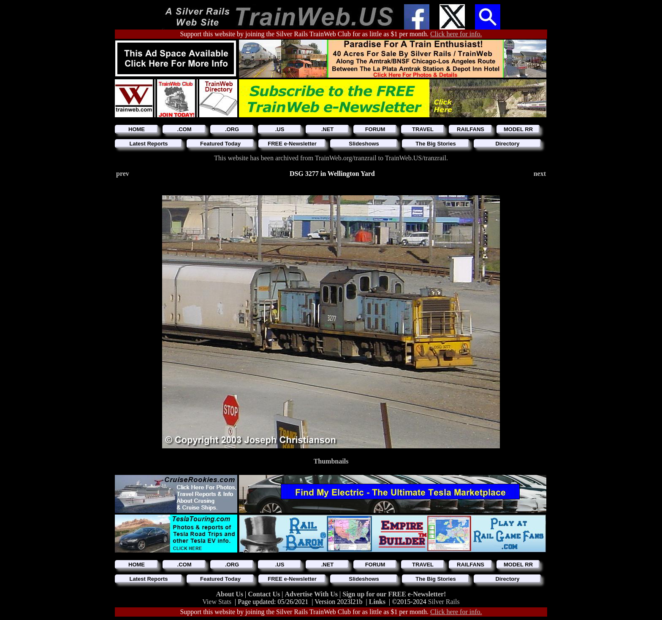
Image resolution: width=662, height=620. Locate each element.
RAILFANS (470, 129)
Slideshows (364, 143)
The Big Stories (435, 143)
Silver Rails (444, 601)
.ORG (232, 129)
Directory (507, 143)
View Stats (216, 601)
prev (122, 173)
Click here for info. (456, 34)
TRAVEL (423, 129)
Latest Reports (148, 143)
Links (377, 601)
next (540, 173)
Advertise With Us (312, 594)
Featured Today (220, 143)
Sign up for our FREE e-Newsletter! (394, 594)
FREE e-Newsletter (292, 143)
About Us (230, 594)
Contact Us (265, 594)
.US (280, 129)
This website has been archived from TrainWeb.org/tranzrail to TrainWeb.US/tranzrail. (331, 158)
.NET (327, 129)
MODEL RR (518, 129)
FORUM (375, 129)
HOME (136, 129)
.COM (184, 129)
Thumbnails (331, 461)
